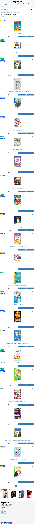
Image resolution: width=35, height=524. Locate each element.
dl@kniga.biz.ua (3, 520)
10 (18, 485)
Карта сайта (3, 517)
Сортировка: (3, 16)
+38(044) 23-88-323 (4, 519)
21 (30, 485)
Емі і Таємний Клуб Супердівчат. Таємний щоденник (17, 285)
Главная (2, 12)
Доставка (2, 509)
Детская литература (7, 12)
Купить (26, 36)
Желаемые (23, 4)
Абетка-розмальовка (17, 33)
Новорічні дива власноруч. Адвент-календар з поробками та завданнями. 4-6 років (17, 168)
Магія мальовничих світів (17, 149)
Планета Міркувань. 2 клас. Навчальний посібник (17, 246)
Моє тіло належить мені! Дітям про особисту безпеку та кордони (17, 91)
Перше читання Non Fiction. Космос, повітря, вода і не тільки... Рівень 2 (17, 440)
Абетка (17, 265)
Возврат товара (3, 511)
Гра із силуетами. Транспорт (17, 188)
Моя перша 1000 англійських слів (17, 382)
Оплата (2, 510)
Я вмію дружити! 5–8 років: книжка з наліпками (17, 459)
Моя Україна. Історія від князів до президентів (17, 401)
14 (26, 485)
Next (34, 494)
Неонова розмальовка (17, 420)
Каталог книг (3, 9)
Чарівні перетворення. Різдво (17, 227)
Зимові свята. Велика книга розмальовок (17, 110)
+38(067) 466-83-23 (4, 518)
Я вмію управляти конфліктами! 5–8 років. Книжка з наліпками (17, 343)
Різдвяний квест (17, 207)
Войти (18, 4)
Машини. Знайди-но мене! (17, 52)
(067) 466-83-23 (12, 4)
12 (22, 485)
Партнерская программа (5, 515)
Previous (1, 494)
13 (24, 485)
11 (20, 485)
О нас (2, 508)
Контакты (2, 512)
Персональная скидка (4, 513)
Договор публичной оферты (5, 516)
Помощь (2, 514)
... (28, 485)
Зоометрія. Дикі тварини (17, 130)
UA (6, 4)
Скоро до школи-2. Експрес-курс (17, 304)
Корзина (28, 4)
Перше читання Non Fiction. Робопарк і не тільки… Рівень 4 (17, 72)
